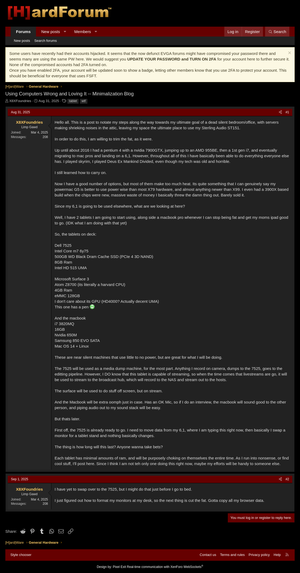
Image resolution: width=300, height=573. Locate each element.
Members (82, 31)
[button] (65, 32)
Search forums (45, 41)
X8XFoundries (20, 101)
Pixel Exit (119, 567)
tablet (73, 101)
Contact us (208, 555)
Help (277, 555)
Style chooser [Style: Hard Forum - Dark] (20, 555)
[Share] (280, 112)
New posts (50, 31)
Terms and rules (232, 555)
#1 (287, 112)
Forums (23, 31)
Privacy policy (259, 555)
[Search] (277, 32)
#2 (287, 479)
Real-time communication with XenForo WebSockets (165, 567)
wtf (84, 101)
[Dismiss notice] (289, 53)
